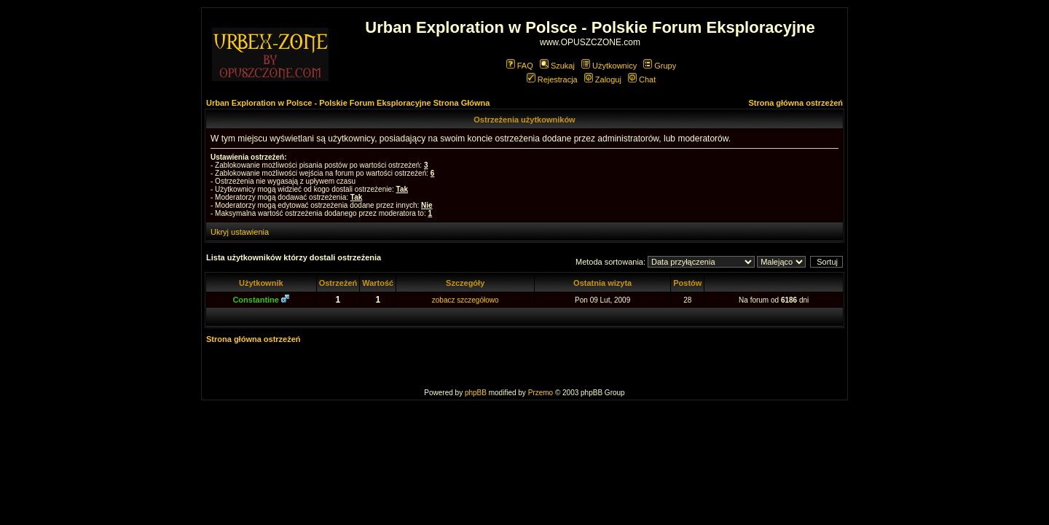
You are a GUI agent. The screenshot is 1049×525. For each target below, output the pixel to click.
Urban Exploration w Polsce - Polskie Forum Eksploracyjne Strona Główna (348, 102)
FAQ (519, 65)
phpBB (476, 393)
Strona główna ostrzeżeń (795, 102)
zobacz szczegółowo (465, 300)
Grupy (659, 65)
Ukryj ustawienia (240, 232)
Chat (642, 79)
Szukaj (557, 65)
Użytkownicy (609, 65)
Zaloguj (602, 79)
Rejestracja (552, 79)
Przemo (540, 393)
